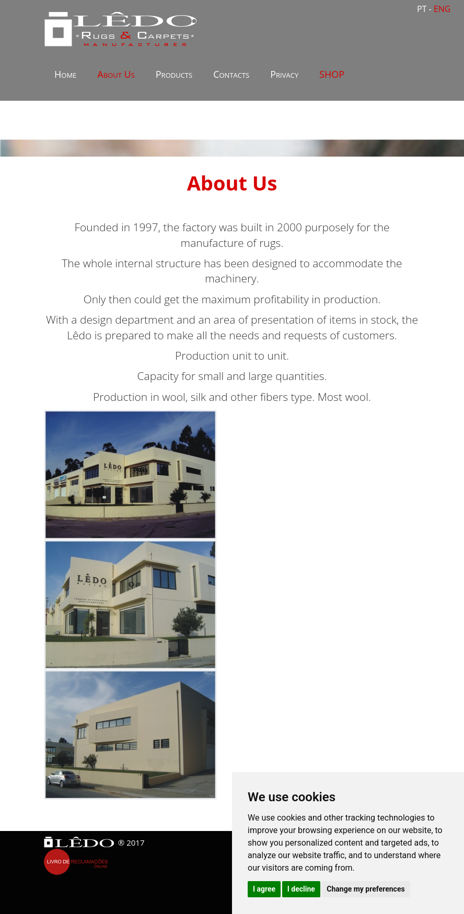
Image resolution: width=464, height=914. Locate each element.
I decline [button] (301, 889)
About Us (115, 74)
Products (174, 74)
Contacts (231, 74)
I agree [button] (264, 889)
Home (65, 74)
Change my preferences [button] (365, 889)
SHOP (331, 74)
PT (423, 9)
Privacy (284, 74)
